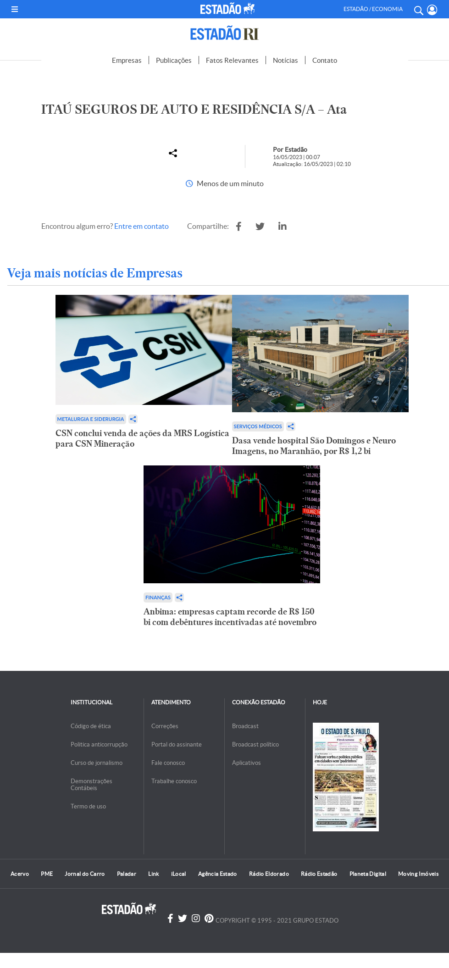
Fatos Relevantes (232, 60)
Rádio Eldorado (269, 874)
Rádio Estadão (319, 874)
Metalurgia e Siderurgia (90, 419)
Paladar (127, 874)
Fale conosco (168, 762)
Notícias (285, 60)
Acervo (20, 874)
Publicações (174, 60)
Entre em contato (141, 226)
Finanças (158, 597)
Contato (324, 60)
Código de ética (91, 726)
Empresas (127, 60)
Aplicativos (246, 762)
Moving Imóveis (418, 874)
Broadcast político (255, 744)
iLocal (178, 874)
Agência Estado (217, 874)
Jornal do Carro (85, 874)
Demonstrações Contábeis (91, 784)
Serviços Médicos (258, 426)
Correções (164, 726)
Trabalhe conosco (174, 781)
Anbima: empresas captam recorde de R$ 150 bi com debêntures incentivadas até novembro (230, 616)
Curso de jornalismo (96, 762)
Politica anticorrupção (99, 744)
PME (47, 874)
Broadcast (245, 726)
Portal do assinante (176, 744)
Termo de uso (88, 806)
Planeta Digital (367, 874)
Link (153, 874)
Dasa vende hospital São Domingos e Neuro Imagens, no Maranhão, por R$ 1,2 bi (314, 445)
